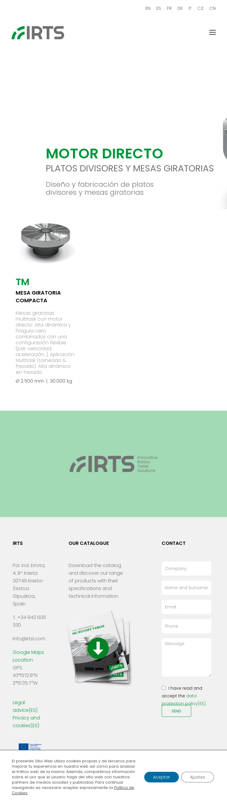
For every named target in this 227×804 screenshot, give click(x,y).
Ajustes (197, 777)
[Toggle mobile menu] (212, 32)
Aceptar (161, 777)
